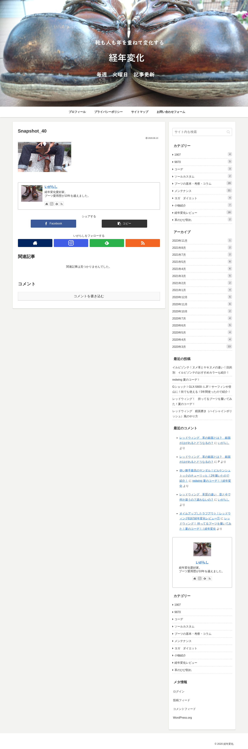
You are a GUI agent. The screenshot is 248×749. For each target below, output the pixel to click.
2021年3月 (202, 276)
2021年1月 (202, 290)
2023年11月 (202, 240)
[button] (228, 132)
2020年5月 (202, 332)
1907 (203, 154)
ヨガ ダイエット (203, 198)
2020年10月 (202, 311)
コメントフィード (184, 708)
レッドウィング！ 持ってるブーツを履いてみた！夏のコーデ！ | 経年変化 (205, 523)
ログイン (178, 691)
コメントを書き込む (89, 296)
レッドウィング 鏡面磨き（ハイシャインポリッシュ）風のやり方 (202, 414)
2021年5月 (202, 261)
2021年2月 (202, 283)
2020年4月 (202, 339)
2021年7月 (202, 254)
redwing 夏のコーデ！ (186, 379)
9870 (203, 161)
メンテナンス (203, 190)
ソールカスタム (203, 176)
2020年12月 (202, 297)
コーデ (203, 169)
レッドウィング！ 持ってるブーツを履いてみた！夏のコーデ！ (202, 401)
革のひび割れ (203, 219)
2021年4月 (202, 269)
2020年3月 (202, 346)
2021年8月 (202, 247)
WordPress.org (182, 717)
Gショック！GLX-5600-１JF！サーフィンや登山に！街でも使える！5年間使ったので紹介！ (201, 389)
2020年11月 (202, 304)
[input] (202, 132)
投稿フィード (181, 700)
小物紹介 (203, 205)
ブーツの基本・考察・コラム (203, 183)
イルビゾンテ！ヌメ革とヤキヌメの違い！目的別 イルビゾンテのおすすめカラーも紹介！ (202, 370)
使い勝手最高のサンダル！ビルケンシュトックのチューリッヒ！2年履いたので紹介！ (205, 475)
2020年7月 (202, 318)
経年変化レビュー (203, 212)
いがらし (51, 187)
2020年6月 (202, 325)
